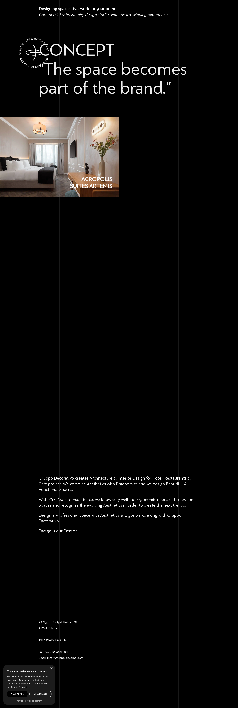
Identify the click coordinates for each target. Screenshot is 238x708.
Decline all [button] (41, 693)
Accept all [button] (17, 693)
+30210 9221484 (56, 651)
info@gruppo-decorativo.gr (65, 657)
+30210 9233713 (55, 639)
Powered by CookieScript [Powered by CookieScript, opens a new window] (29, 701)
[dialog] (29, 685)
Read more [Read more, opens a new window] (31, 687)
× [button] (51, 668)
